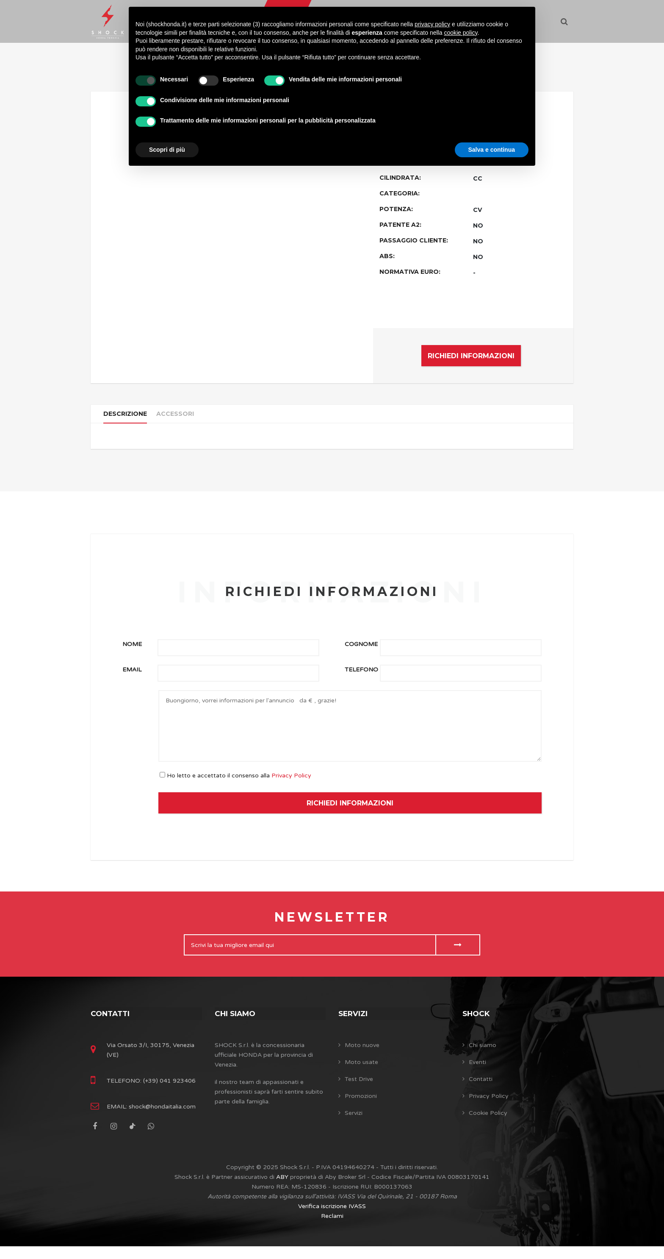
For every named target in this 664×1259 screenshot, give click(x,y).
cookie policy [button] (460, 32)
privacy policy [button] (432, 24)
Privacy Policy (291, 784)
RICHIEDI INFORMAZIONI (471, 356)
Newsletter (331, 926)
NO (478, 225)
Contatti (111, 1022)
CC (477, 178)
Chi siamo (236, 1022)
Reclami (332, 1228)
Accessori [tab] (182, 418)
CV (477, 210)
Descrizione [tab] (127, 418)
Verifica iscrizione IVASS (332, 1219)
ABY (282, 1189)
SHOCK (476, 1022)
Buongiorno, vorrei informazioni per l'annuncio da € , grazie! (350, 735)
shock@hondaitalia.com (161, 1119)
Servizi (353, 1022)
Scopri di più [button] (167, 149)
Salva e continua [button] (491, 149)
